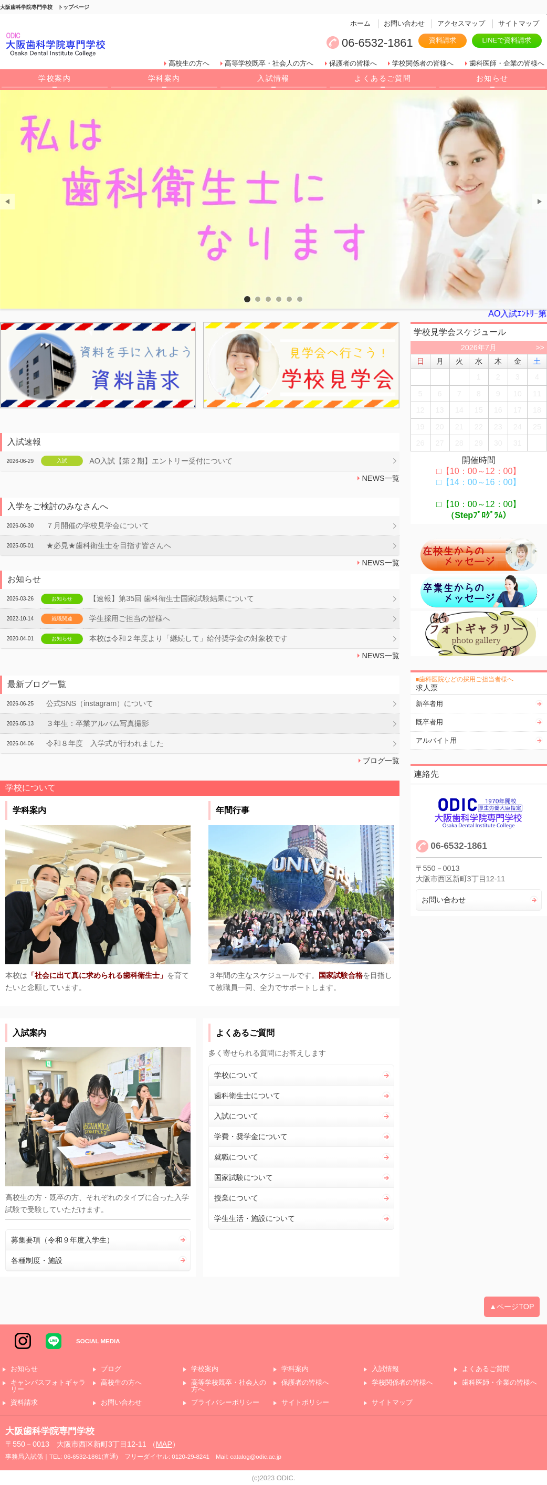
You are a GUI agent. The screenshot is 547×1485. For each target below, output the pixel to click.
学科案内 (164, 78)
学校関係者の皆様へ (423, 63)
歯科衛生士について (247, 1095)
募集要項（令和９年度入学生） (62, 1240)
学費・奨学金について (251, 1136)
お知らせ (492, 78)
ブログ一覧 (381, 760)
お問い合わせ (404, 23)
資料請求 (442, 40)
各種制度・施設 (36, 1260)
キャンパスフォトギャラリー (48, 1386)
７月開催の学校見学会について (97, 525)
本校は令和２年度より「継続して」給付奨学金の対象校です (188, 638)
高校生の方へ (189, 63)
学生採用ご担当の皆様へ (129, 618)
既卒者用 (429, 722)
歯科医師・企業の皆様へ (506, 63)
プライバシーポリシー (225, 1402)
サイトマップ (518, 23)
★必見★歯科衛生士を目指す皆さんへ (108, 545)
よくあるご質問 (382, 78)
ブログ (111, 1369)
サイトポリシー (305, 1402)
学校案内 (54, 78)
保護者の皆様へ (353, 63)
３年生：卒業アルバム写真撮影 (97, 723)
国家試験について (243, 1177)
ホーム (360, 23)
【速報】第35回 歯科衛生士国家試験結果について (171, 598)
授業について (236, 1198)
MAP (164, 1444)
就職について (236, 1157)
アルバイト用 (436, 740)
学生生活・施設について (254, 1218)
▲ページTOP (511, 1306)
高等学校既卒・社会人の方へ (269, 63)
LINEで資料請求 (506, 40)
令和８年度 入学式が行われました (105, 743)
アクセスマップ (461, 23)
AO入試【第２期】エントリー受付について (161, 461)
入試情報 (273, 78)
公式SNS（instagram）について (100, 703)
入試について (236, 1116)
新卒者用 (429, 704)
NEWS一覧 (380, 478)
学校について (236, 1075)
